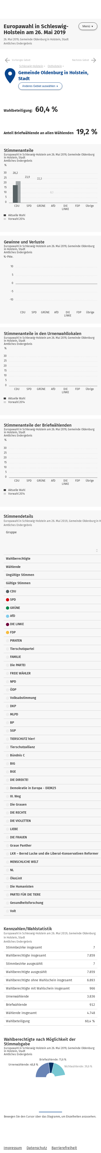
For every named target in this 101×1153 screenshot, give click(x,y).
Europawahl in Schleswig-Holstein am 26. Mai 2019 (36, 29)
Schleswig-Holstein (31, 66)
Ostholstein (55, 66)
